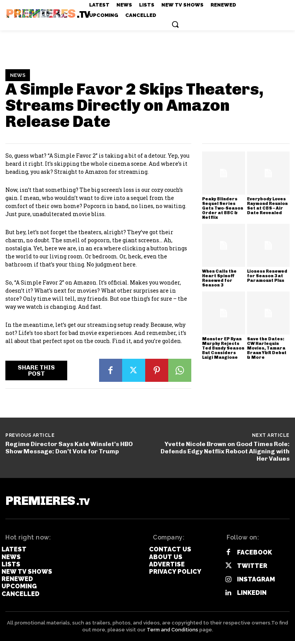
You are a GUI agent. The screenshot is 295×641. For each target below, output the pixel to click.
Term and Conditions (172, 630)
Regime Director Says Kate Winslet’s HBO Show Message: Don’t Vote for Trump (69, 447)
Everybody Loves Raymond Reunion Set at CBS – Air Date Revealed (267, 205)
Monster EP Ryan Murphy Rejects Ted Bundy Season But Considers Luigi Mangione (223, 348)
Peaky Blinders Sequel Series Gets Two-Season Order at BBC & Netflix (222, 208)
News (17, 75)
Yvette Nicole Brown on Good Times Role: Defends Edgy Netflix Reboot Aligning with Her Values (225, 451)
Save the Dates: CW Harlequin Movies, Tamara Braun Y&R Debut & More (267, 348)
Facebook (254, 552)
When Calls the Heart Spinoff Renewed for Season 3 (219, 278)
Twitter (252, 565)
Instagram (256, 579)
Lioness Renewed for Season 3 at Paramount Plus (267, 276)
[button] (175, 24)
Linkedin (252, 592)
